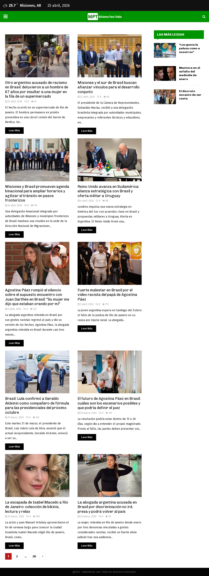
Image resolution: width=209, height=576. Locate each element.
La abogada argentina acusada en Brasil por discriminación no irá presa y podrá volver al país (107, 507)
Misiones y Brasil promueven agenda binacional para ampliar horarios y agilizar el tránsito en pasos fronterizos (37, 193)
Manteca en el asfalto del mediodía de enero (189, 73)
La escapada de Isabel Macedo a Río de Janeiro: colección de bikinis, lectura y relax (36, 507)
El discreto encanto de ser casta (190, 94)
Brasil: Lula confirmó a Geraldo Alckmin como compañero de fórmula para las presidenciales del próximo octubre (37, 405)
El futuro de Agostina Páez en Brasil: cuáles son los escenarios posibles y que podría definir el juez (109, 403)
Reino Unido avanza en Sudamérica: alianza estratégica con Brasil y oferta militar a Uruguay (108, 191)
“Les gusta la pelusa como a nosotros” (189, 48)
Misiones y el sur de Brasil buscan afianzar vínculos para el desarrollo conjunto (109, 87)
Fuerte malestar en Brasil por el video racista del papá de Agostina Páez (107, 295)
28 (34, 556)
